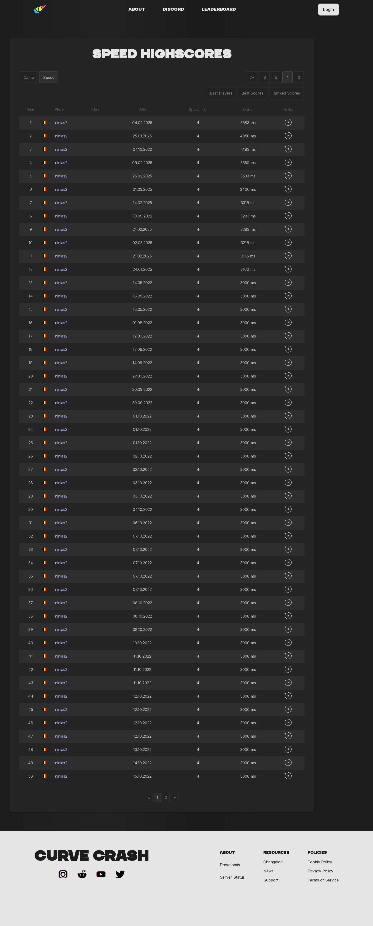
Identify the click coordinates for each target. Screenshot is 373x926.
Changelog (273, 862)
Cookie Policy (320, 862)
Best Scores (252, 93)
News (268, 871)
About (136, 9)
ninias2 (61, 122)
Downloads (230, 865)
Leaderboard (219, 9)
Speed (48, 77)
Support (270, 880)
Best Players (221, 93)
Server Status (232, 877)
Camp (29, 77)
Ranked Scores (286, 93)
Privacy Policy (320, 871)
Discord (173, 9)
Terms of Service (323, 880)
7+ (252, 77)
